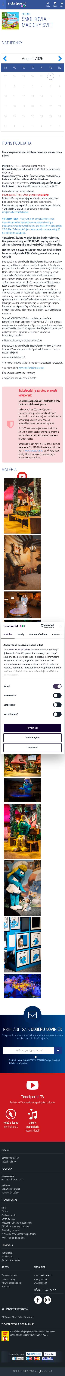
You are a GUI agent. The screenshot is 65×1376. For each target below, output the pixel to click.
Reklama (5, 1286)
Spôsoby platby (8, 1161)
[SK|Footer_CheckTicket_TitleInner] (17, 1317)
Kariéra (4, 1211)
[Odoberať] (58, 1050)
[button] (55, 5)
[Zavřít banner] (60, 626)
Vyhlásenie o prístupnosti (13, 1237)
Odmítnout (32, 747)
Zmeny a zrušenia (9, 1275)
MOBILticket (6, 1256)
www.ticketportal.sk (34, 450)
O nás (4, 1207)
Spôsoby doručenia (10, 1157)
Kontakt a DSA (8, 1218)
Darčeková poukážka (10, 1260)
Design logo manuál (10, 1230)
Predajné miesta (8, 1215)
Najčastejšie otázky (10, 1192)
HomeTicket (7, 1252)
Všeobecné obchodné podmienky (16, 1222)
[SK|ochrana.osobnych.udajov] (15, 1226)
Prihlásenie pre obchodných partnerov (18, 1233)
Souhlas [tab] (7, 634)
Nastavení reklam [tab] (38, 634)
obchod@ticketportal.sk (12, 1179)
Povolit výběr (32, 737)
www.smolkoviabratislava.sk (31, 367)
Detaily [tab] (20, 634)
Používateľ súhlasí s (35, 1062)
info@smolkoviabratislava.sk (15, 211)
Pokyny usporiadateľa (11, 1282)
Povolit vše (32, 727)
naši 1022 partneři (19, 649)
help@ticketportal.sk (10, 1188)
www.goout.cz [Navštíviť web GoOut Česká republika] (40, 1282)
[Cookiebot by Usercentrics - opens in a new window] (41, 626)
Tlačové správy (8, 1279)
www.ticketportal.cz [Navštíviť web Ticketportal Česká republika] (43, 1275)
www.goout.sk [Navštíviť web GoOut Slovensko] (40, 1279)
